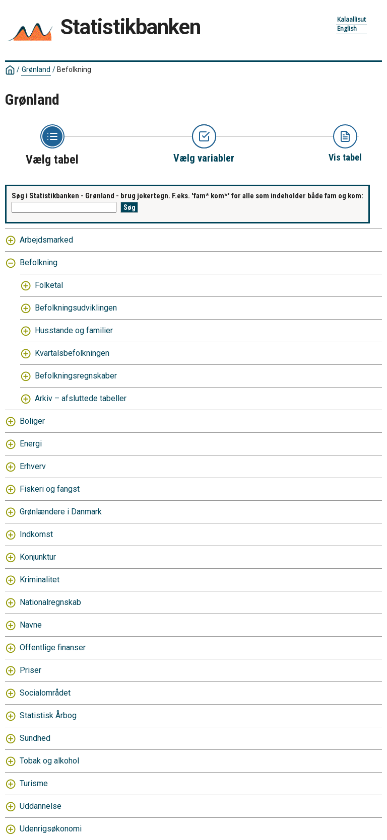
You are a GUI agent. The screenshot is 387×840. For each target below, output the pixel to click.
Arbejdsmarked (46, 240)
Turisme (34, 783)
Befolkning (74, 69)
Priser (30, 670)
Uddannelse (40, 806)
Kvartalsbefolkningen (72, 353)
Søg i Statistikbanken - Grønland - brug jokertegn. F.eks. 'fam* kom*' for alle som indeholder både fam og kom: (187, 195)
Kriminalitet (39, 579)
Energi (31, 443)
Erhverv (33, 466)
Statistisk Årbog (48, 715)
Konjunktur (38, 557)
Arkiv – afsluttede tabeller (80, 398)
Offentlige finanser (53, 647)
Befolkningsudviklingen (76, 308)
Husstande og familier (74, 330)
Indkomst (36, 534)
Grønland (36, 69)
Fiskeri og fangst (50, 489)
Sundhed (35, 738)
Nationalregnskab (50, 602)
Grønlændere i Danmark (61, 511)
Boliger (32, 421)
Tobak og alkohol (49, 761)
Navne (31, 625)
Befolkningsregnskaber (76, 375)
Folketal (49, 285)
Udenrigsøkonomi (51, 828)
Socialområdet (45, 693)
